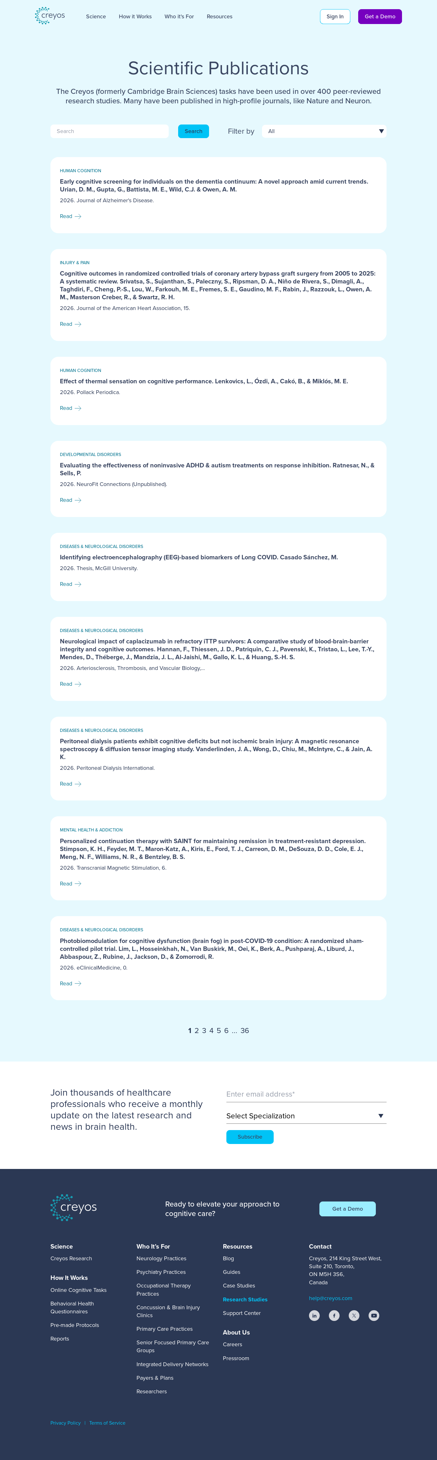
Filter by (241, 131)
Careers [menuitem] (232, 1344)
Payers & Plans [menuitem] (155, 1378)
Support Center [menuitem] (242, 1313)
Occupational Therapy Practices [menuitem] (164, 1289)
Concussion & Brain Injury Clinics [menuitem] (168, 1311)
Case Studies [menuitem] (239, 1285)
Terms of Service (107, 1423)
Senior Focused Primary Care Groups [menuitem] (173, 1346)
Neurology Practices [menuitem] (161, 1258)
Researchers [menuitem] (152, 1391)
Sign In (335, 16)
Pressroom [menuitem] (236, 1358)
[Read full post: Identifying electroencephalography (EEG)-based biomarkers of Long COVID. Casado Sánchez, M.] (218, 567)
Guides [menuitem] (231, 1272)
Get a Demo (380, 16)
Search (193, 131)
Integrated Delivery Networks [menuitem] (172, 1364)
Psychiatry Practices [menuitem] (161, 1272)
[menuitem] (71, 1246)
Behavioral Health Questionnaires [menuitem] (72, 1307)
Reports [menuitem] (59, 1339)
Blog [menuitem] (228, 1258)
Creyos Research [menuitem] (71, 1258)
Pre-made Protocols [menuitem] (74, 1325)
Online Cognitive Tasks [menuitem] (78, 1290)
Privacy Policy (65, 1423)
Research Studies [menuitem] (245, 1299)
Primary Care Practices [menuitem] (165, 1329)
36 (245, 1030)
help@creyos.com (331, 1298)
